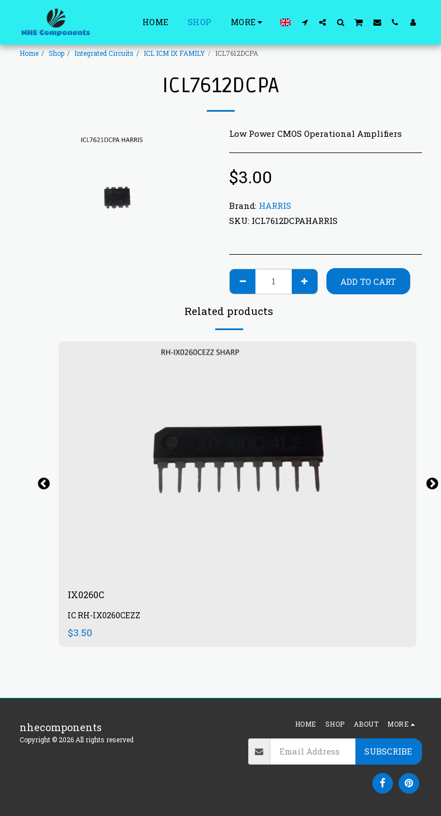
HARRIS (275, 205)
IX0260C (88, 596)
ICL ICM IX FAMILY (174, 53)
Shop (56, 53)
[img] (237, 460)
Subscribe (388, 751)
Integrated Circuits (104, 53)
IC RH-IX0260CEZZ (104, 617)
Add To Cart (368, 281)
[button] (304, 22)
